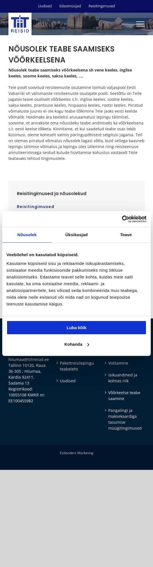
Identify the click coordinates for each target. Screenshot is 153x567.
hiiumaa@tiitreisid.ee (28, 359)
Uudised (68, 380)
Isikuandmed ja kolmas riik (122, 377)
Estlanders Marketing (76, 452)
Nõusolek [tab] (27, 234)
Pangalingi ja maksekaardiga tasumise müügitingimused (125, 419)
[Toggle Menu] (140, 23)
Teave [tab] (126, 234)
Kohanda (76, 344)
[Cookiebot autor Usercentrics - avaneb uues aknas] (122, 219)
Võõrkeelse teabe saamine (124, 395)
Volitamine (118, 363)
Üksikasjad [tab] (76, 234)
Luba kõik (76, 327)
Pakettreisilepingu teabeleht (76, 366)
